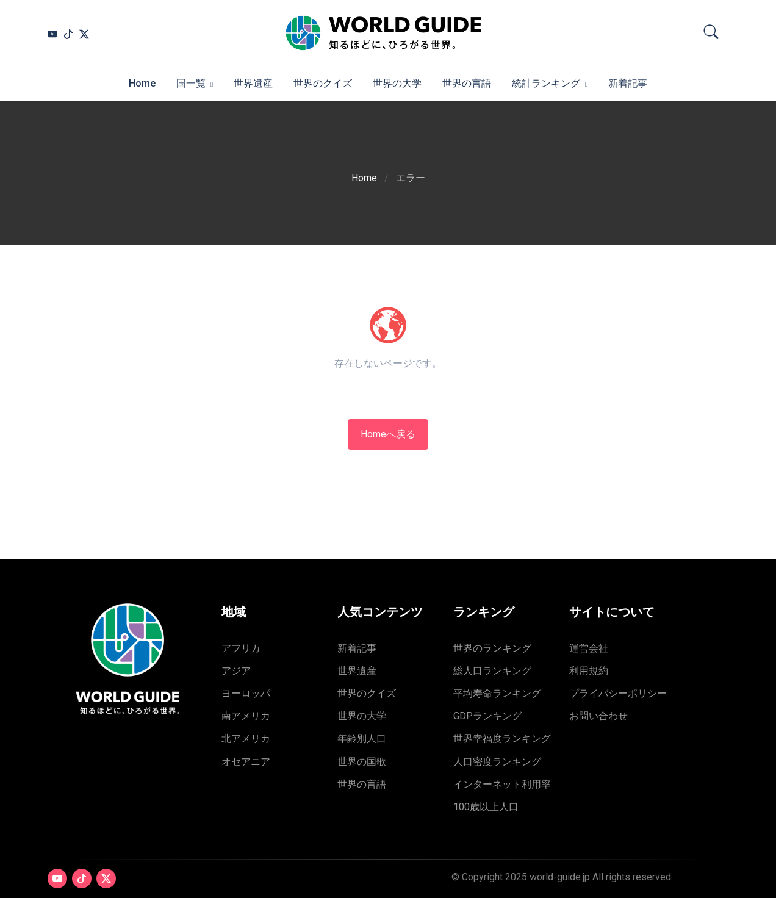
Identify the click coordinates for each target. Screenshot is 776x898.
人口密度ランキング (497, 761)
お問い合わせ (598, 716)
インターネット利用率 (502, 784)
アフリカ (240, 648)
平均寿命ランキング (497, 693)
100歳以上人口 (486, 807)
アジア (236, 671)
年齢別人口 (361, 738)
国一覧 (191, 83)
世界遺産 (253, 83)
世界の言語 (466, 83)
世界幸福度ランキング (502, 738)
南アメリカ (245, 716)
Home (142, 83)
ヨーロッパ (245, 693)
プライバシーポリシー (618, 693)
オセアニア (245, 761)
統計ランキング (546, 83)
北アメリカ (245, 738)
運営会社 (588, 648)
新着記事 (627, 83)
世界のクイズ (322, 83)
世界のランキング (492, 648)
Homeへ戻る (388, 434)
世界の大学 (397, 83)
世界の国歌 (361, 761)
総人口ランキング (492, 671)
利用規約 (588, 671)
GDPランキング (487, 716)
